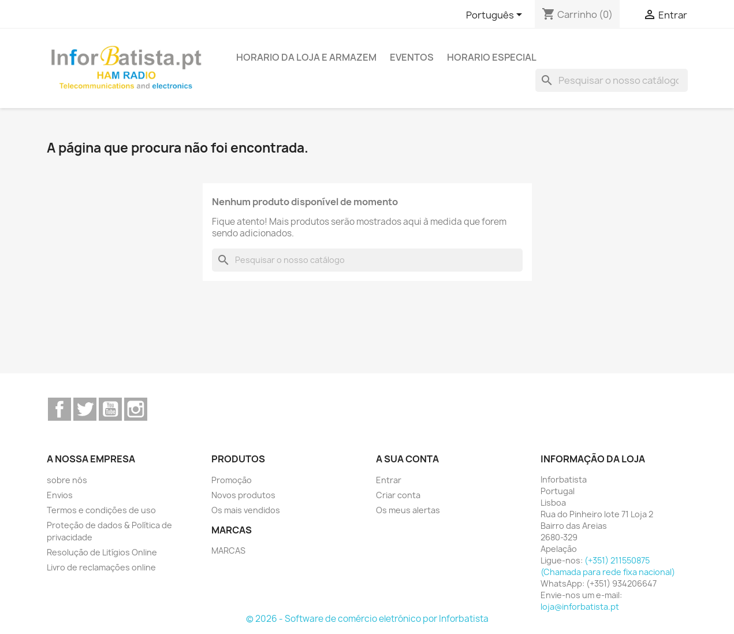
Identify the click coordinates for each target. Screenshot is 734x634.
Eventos (412, 57)
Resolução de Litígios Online (102, 552)
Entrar (388, 479)
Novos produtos (243, 495)
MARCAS (228, 550)
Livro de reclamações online (101, 567)
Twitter (84, 409)
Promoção (231, 479)
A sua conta (407, 459)
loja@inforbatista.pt (580, 606)
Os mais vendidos (245, 510)
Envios (60, 495)
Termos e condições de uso (101, 510)
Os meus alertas (408, 510)
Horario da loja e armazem (306, 57)
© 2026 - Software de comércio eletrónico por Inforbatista (367, 619)
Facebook (59, 409)
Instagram (135, 409)
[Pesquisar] (611, 80)
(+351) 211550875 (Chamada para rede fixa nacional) (608, 566)
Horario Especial (491, 57)
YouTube (110, 409)
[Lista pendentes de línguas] (496, 16)
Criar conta (398, 495)
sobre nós (67, 479)
